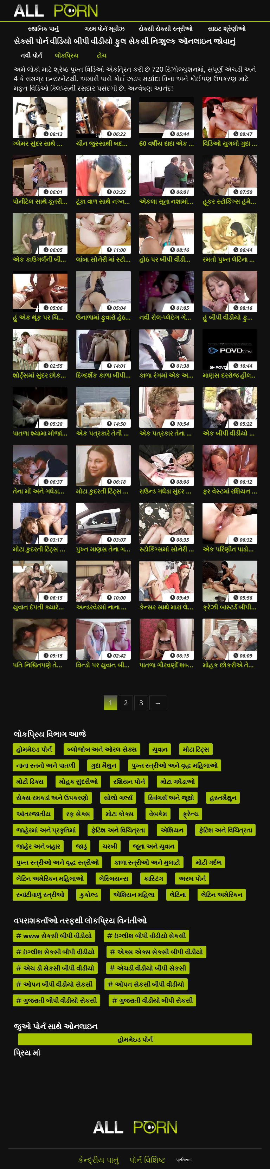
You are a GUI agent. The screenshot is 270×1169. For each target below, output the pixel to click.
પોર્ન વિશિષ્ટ (147, 1160)
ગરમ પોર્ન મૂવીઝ (104, 29)
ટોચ (102, 55)
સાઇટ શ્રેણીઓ (226, 29)
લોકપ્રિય (66, 55)
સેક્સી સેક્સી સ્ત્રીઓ (166, 29)
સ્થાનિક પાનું (43, 29)
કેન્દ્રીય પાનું (98, 1160)
